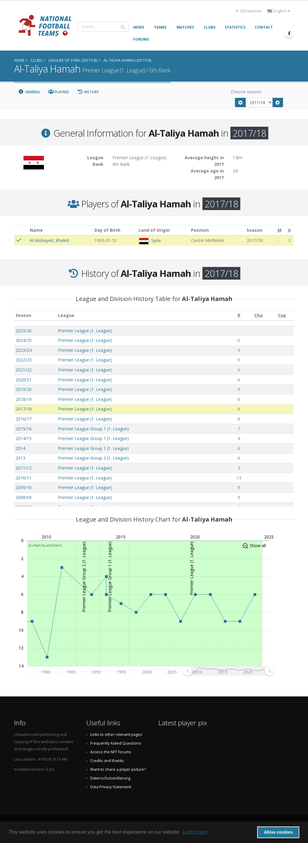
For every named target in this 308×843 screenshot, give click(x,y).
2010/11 (24, 478)
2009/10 (24, 487)
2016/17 (24, 419)
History (88, 92)
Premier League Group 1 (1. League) (93, 429)
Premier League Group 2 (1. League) (93, 458)
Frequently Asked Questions (115, 743)
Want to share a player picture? (118, 769)
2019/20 (24, 389)
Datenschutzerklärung (110, 778)
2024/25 (24, 340)
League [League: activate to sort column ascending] (66, 315)
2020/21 (24, 380)
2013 (20, 458)
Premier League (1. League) (85, 330)
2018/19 (24, 399)
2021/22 (24, 370)
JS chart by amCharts (45, 545)
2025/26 (24, 330)
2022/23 (24, 360)
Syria (156, 240)
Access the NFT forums (110, 752)
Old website (248, 11)
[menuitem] (228, 670)
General (29, 92)
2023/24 (24, 350)
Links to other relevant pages (116, 734)
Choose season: (246, 92)
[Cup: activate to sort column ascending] (282, 316)
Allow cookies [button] (278, 832)
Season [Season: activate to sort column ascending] (23, 315)
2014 (20, 448)
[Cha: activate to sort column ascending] (258, 316)
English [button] (278, 11)
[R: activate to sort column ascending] (239, 316)
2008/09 (24, 497)
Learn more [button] (195, 832)
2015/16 (24, 429)
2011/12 (24, 468)
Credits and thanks (107, 760)
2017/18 (24, 409)
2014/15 (24, 438)
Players (58, 92)
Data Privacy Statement (110, 786)
